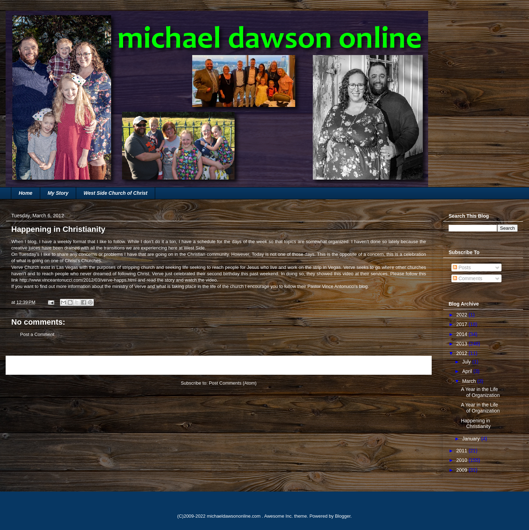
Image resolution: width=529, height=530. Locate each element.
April (467, 371)
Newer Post (25, 365)
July (467, 362)
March (469, 381)
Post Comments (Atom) (232, 383)
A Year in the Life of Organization (480, 392)
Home (25, 193)
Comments (467, 278)
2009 (462, 470)
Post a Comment (37, 334)
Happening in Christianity (476, 423)
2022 (462, 315)
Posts (462, 267)
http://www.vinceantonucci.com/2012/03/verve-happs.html (77, 280)
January (471, 438)
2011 (462, 450)
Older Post (413, 365)
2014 (462, 334)
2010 (462, 460)
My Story (58, 193)
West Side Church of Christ (115, 193)
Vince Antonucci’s (340, 286)
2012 (462, 353)
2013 (462, 344)
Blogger (343, 516)
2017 (462, 324)
